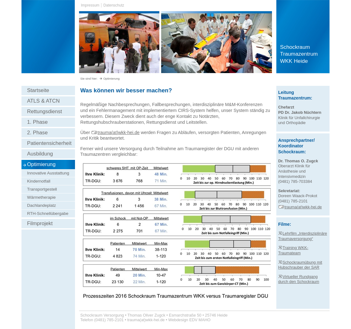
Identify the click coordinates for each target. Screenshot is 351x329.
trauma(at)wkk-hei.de (115, 132)
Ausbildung (40, 154)
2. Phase (37, 133)
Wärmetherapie (41, 197)
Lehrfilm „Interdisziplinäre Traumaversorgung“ (302, 236)
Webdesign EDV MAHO (189, 319)
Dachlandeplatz (41, 205)
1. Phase (37, 122)
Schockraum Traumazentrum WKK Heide (299, 54)
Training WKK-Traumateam (293, 250)
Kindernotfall (38, 181)
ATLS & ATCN (43, 101)
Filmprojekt (40, 223)
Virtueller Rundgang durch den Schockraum (298, 279)
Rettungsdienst (44, 111)
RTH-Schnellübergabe (47, 213)
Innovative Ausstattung (48, 173)
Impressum (90, 5)
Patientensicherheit (49, 143)
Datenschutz (113, 5)
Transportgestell (42, 189)
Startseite (38, 90)
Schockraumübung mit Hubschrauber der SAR (300, 265)
